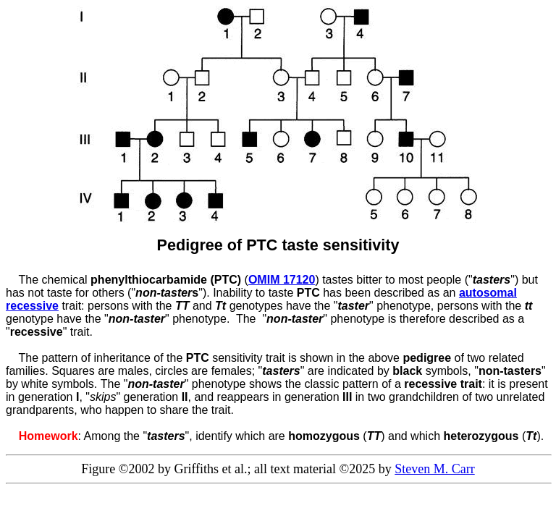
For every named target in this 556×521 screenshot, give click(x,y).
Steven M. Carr (434, 469)
